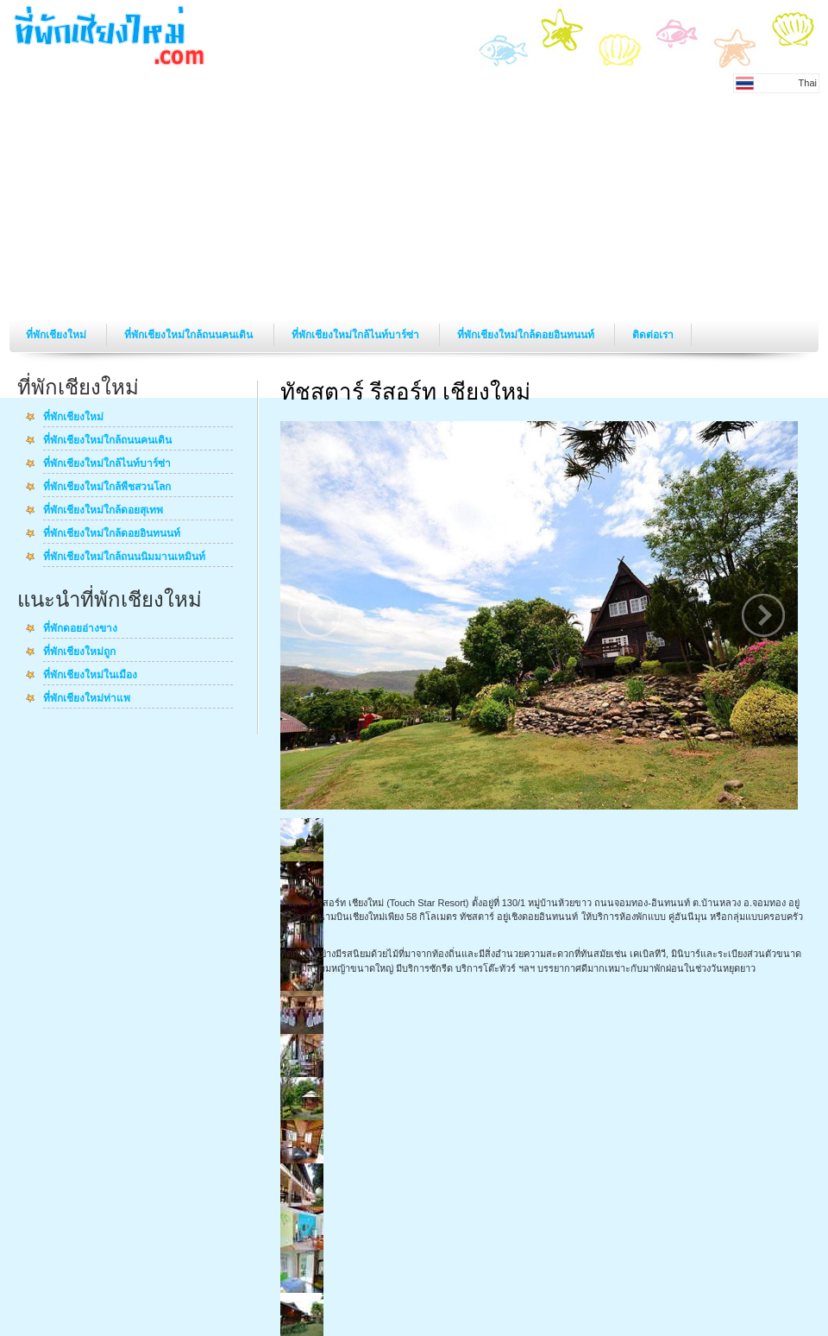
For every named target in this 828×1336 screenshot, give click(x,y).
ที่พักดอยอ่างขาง (80, 629)
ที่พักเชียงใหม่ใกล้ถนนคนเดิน (189, 335)
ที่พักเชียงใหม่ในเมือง (90, 676)
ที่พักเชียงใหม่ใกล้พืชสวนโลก (107, 487)
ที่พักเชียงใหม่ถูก (79, 652)
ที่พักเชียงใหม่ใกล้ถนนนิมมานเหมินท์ (124, 557)
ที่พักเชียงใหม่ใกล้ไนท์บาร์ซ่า (357, 335)
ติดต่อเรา (653, 335)
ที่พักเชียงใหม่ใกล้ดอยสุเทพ (103, 511)
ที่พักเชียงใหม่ (57, 335)
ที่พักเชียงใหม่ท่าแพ (86, 699)
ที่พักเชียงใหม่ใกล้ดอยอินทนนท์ (527, 335)
